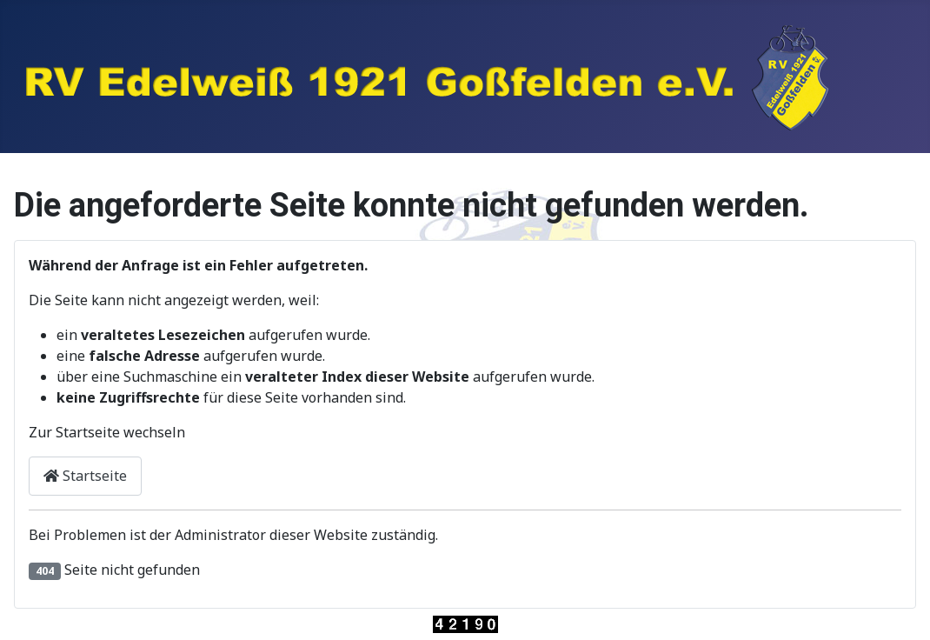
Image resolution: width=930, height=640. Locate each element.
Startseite (85, 475)
